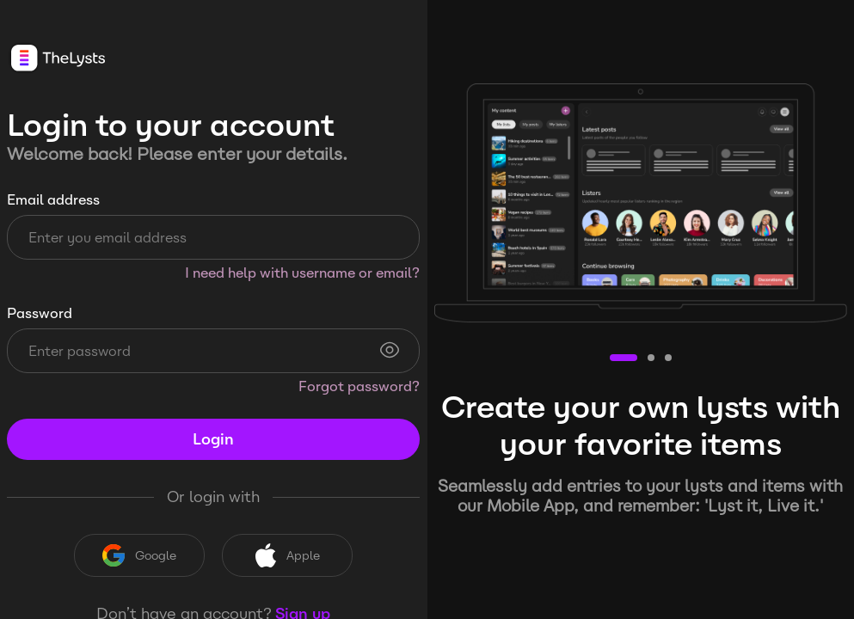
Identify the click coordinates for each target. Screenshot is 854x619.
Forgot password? (359, 386)
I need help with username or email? (302, 273)
